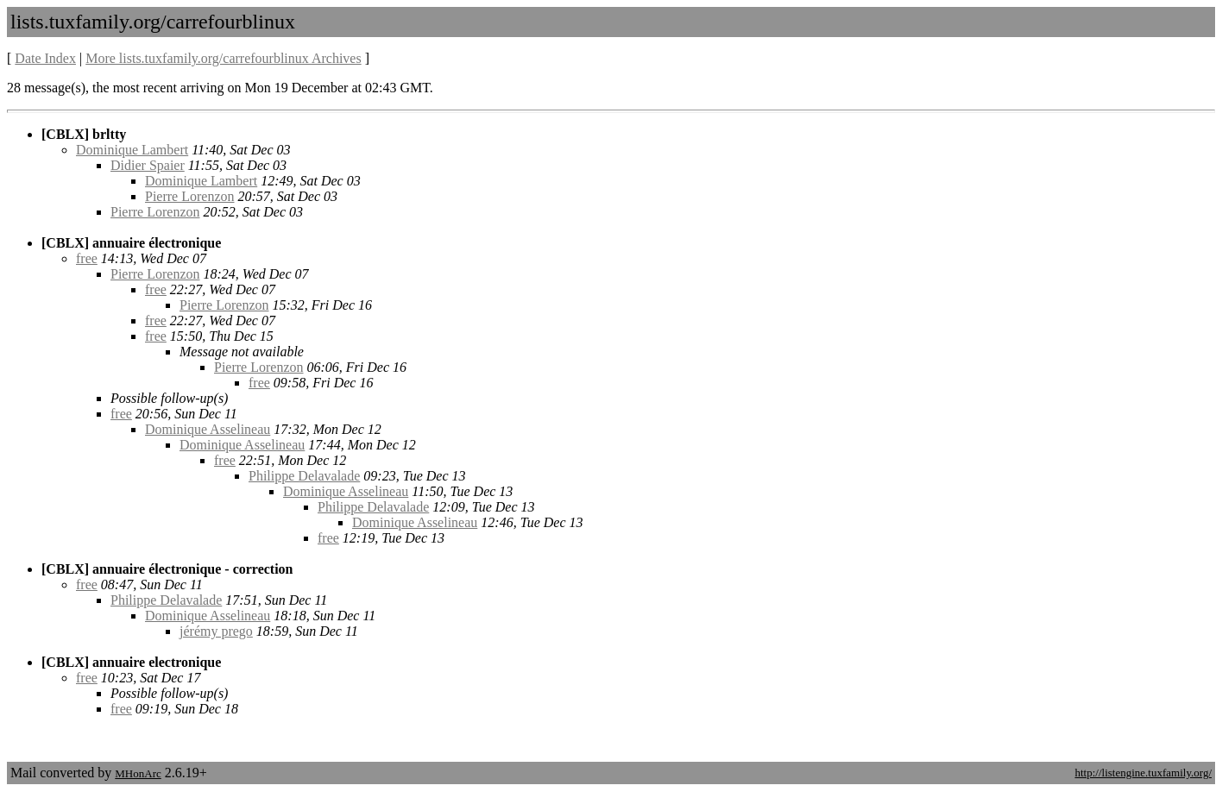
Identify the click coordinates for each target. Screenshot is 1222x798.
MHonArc (138, 773)
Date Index (45, 58)
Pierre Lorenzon (190, 196)
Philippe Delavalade (304, 475)
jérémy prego (216, 631)
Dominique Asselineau (207, 429)
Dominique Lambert (132, 149)
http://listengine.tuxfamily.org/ (1143, 772)
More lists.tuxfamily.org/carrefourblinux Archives (223, 58)
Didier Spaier (147, 165)
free (87, 258)
